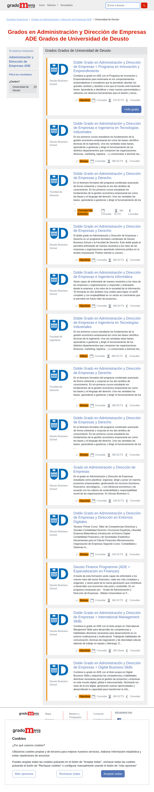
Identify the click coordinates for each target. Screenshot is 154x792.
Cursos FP (75, 723)
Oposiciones (75, 744)
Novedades (67, 5)
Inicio (42, 5)
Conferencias (76, 729)
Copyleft (97, 731)
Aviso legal (99, 725)
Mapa (48, 714)
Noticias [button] (51, 5)
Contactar (98, 714)
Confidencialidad (102, 719)
